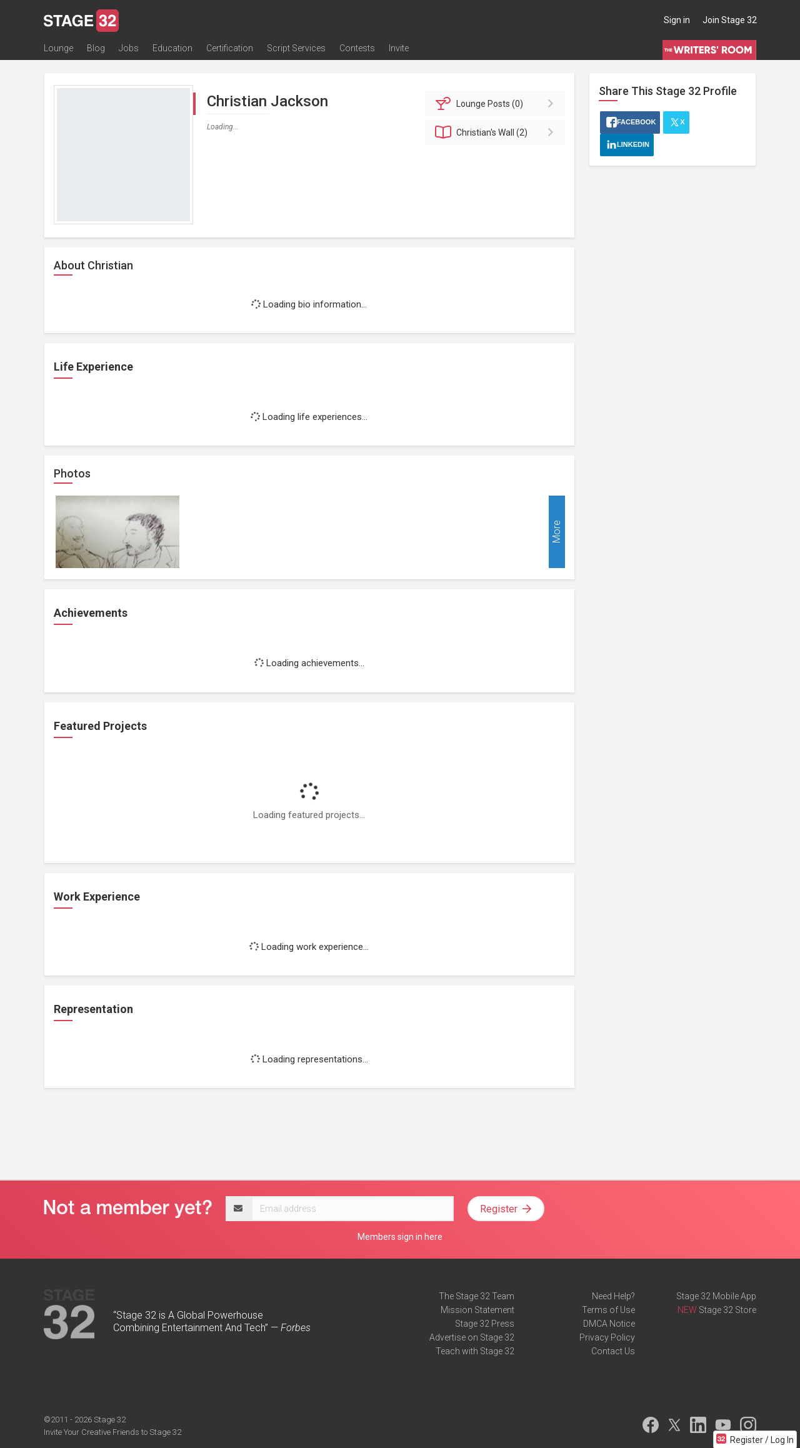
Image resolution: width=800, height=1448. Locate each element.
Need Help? (613, 1296)
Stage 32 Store (727, 1310)
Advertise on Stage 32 (471, 1337)
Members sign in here (400, 1237)
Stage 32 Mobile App (716, 1296)
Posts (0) (497, 103)
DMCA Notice (609, 1324)
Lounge (58, 48)
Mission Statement (477, 1310)
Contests (357, 48)
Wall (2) (497, 132)
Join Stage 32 (729, 20)
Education (172, 48)
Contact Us (613, 1351)
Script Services (296, 48)
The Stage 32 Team (476, 1296)
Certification (229, 48)
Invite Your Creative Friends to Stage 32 (112, 1432)
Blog (96, 48)
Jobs (129, 48)
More (556, 532)
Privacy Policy (607, 1337)
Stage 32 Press (484, 1324)
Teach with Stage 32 (475, 1351)
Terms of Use (608, 1310)
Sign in (677, 20)
